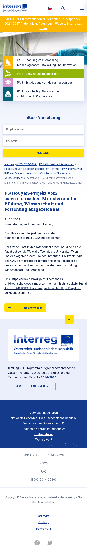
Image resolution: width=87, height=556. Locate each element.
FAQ (43, 471)
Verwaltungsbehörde (43, 412)
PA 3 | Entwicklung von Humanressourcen (45, 82)
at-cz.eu (9, 164)
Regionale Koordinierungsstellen (43, 429)
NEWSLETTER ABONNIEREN (31, 386)
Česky (50, 7)
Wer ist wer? (43, 439)
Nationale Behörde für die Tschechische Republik (43, 418)
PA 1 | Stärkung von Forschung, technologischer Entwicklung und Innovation (47, 62)
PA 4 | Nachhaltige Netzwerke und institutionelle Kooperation (39, 94)
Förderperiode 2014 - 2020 (43, 455)
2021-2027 (12, 23)
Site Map (43, 522)
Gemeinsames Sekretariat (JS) (43, 423)
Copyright (43, 516)
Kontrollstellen (43, 434)
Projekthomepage (31, 307)
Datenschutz (43, 528)
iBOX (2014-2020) (43, 479)
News (44, 463)
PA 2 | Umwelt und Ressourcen (37, 74)
